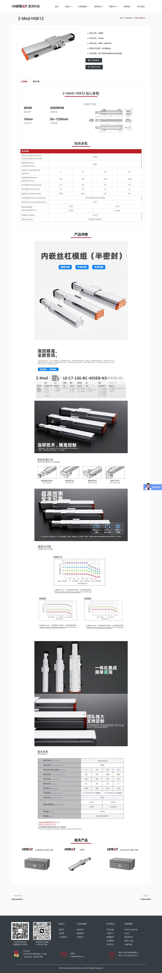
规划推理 (80, 933)
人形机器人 (63, 937)
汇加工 (127, 933)
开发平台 (110, 944)
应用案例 (110, 941)
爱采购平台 (128, 937)
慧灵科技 (97, 6)
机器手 (61, 930)
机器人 (67, 6)
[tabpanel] (81, 156)
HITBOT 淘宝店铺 (130, 930)
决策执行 (80, 937)
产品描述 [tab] (24, 81)
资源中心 (112, 6)
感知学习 (80, 930)
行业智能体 (82, 6)
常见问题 (110, 930)
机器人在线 (128, 941)
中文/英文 (141, 6)
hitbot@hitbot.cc (77, 956)
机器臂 (61, 933)
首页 (56, 6)
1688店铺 (128, 944)
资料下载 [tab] (36, 81)
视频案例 (110, 937)
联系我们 (127, 6)
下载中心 (110, 933)
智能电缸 (128, 18)
